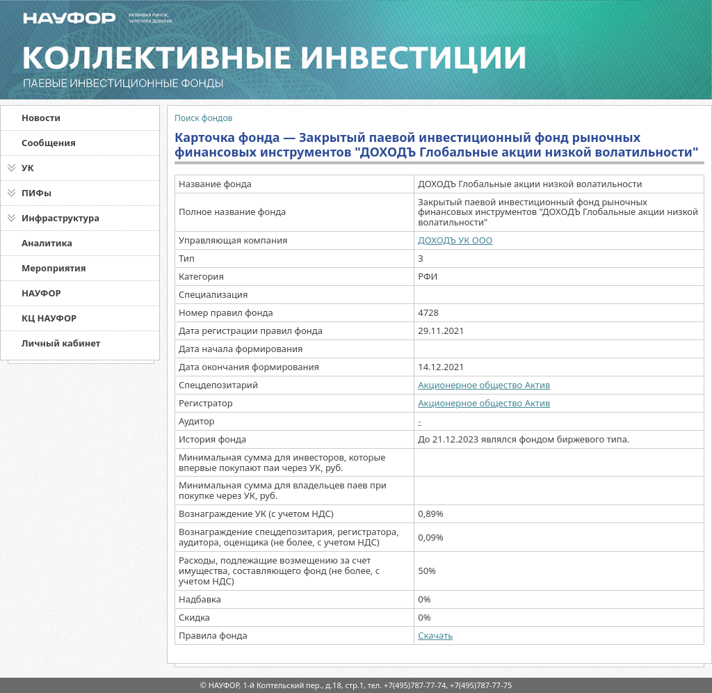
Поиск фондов (203, 118)
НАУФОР (41, 293)
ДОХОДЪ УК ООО (455, 240)
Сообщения (49, 142)
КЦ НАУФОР (49, 318)
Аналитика (47, 243)
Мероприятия (54, 268)
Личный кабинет (61, 343)
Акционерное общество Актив (484, 385)
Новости (41, 117)
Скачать (435, 635)
